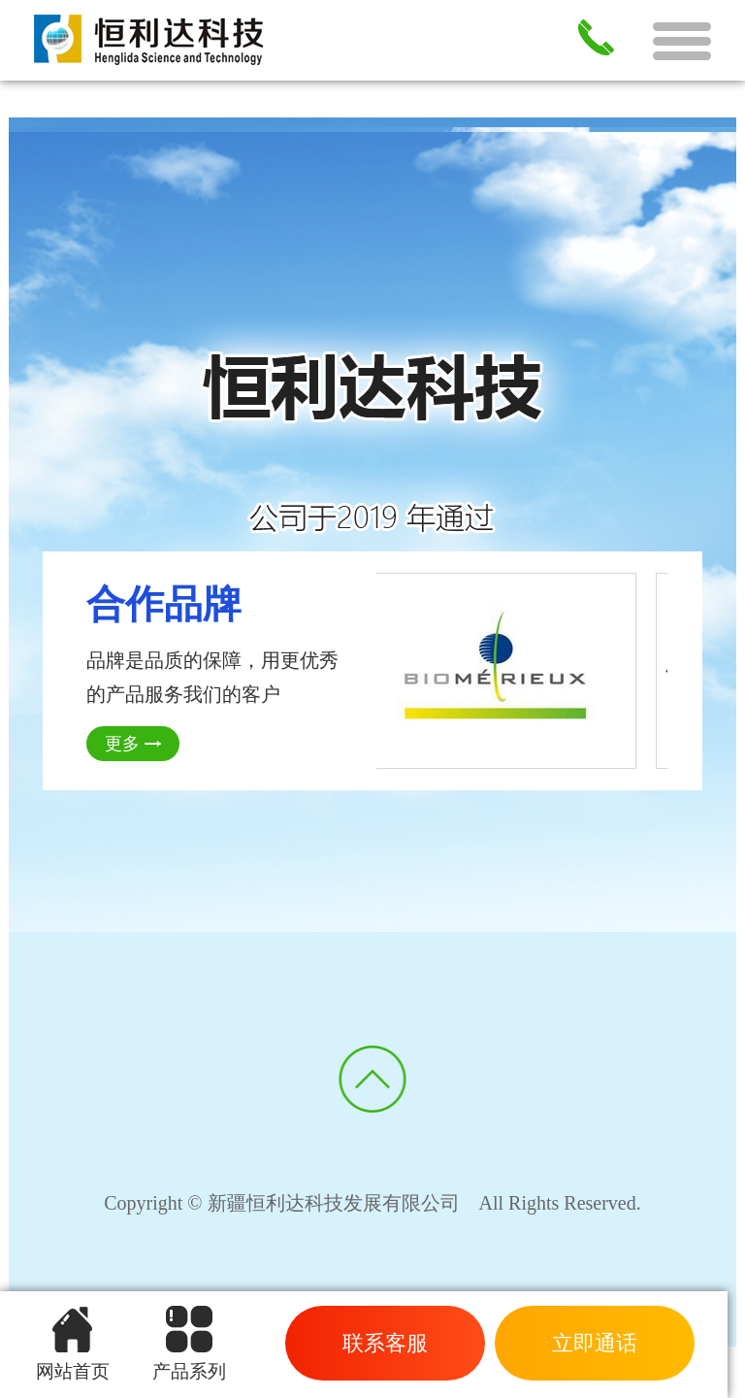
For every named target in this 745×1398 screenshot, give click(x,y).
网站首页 (73, 1343)
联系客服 (385, 1343)
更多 (122, 743)
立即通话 (594, 1343)
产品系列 (189, 1343)
